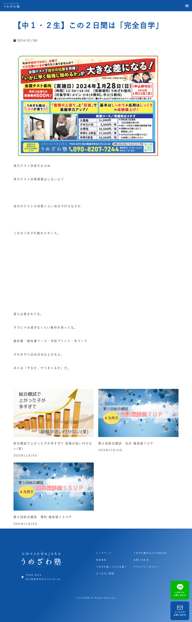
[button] (187, 5)
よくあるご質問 (105, 573)
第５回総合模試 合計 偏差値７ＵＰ (126, 443)
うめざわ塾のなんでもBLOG (150, 553)
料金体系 (101, 560)
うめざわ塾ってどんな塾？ (111, 567)
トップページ (104, 553)
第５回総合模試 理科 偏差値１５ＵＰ (43, 516)
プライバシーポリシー (146, 567)
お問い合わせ (141, 560)
